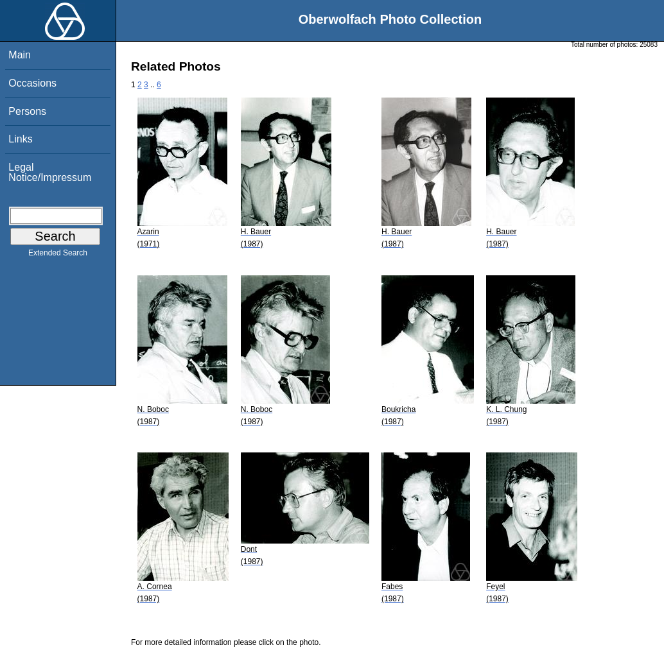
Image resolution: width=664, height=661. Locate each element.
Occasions (32, 83)
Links (20, 138)
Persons (27, 111)
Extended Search (57, 255)
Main (19, 54)
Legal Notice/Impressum (49, 172)
